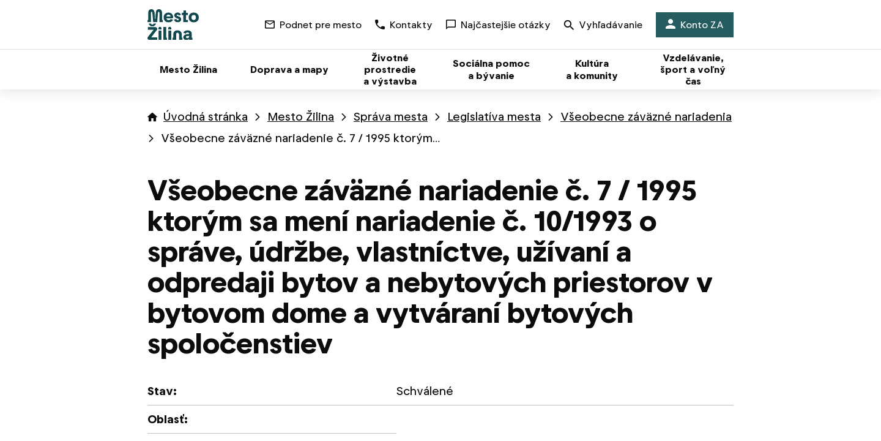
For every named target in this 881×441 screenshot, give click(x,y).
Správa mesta (391, 117)
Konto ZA (695, 24)
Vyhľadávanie (603, 26)
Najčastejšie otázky (498, 25)
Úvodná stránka (205, 117)
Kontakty (404, 25)
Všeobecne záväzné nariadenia (646, 117)
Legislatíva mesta (494, 117)
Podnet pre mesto (313, 25)
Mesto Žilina (300, 117)
